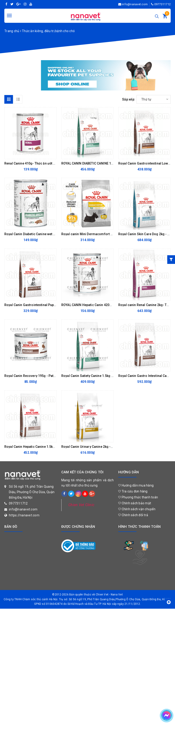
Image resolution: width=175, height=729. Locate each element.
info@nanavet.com (135, 4)
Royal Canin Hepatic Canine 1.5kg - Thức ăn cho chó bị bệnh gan (52, 446)
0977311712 (162, 4)
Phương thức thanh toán (138, 497)
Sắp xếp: (128, 99)
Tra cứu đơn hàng (133, 491)
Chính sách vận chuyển (136, 509)
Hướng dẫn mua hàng (136, 485)
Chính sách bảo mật (134, 503)
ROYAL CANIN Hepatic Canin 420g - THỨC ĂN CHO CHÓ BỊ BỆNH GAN (112, 305)
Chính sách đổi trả (133, 515)
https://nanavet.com (24, 515)
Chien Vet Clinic (81, 505)
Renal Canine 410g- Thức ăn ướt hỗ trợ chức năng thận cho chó (51, 163)
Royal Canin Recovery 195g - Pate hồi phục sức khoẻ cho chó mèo (54, 376)
